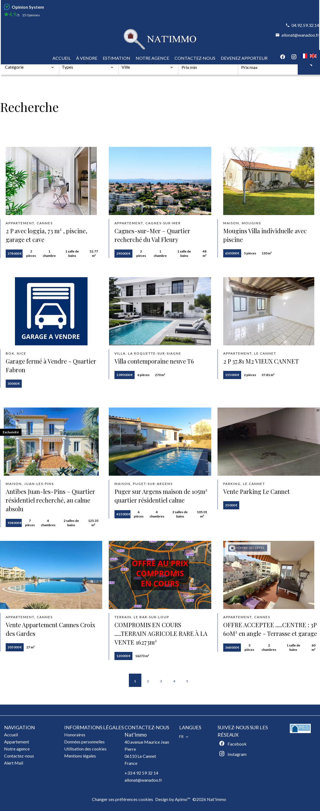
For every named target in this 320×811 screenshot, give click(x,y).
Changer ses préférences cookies (122, 799)
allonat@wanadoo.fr (300, 34)
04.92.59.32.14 (305, 25)
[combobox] (29, 67)
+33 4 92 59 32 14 (141, 772)
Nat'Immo (136, 735)
